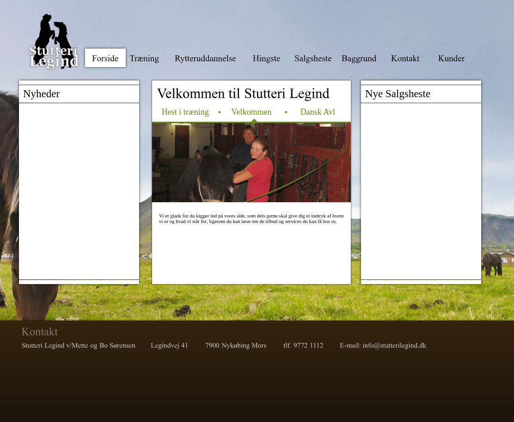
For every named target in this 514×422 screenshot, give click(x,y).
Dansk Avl (317, 112)
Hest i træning (185, 112)
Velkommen (251, 112)
